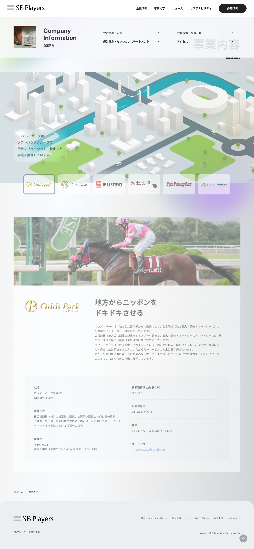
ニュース (177, 8)
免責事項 (218, 518)
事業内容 (159, 8)
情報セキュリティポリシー (154, 518)
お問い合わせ (233, 518)
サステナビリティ (201, 8)
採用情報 (232, 8)
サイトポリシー (201, 518)
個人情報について (181, 518)
